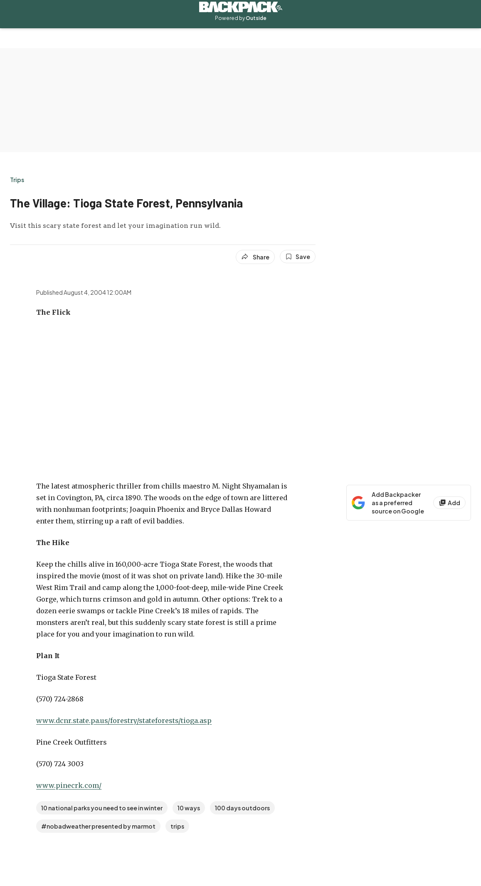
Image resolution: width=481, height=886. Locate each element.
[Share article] (255, 257)
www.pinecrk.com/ (68, 785)
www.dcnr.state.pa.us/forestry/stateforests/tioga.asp (124, 720)
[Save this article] (298, 256)
